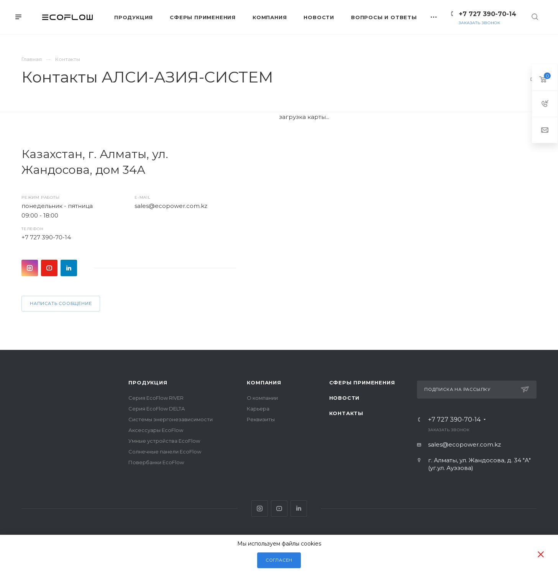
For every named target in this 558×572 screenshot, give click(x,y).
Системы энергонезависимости (170, 419)
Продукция (147, 382)
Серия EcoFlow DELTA (156, 409)
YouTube (49, 268)
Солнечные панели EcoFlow (164, 451)
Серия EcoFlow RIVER (156, 398)
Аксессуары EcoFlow (155, 430)
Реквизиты (261, 419)
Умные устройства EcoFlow (164, 441)
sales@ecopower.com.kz (171, 205)
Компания (264, 382)
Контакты (346, 413)
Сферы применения (362, 382)
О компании (262, 398)
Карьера (258, 409)
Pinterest (69, 268)
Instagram (29, 268)
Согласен (279, 560)
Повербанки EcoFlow (156, 462)
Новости (344, 398)
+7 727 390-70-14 (487, 14)
